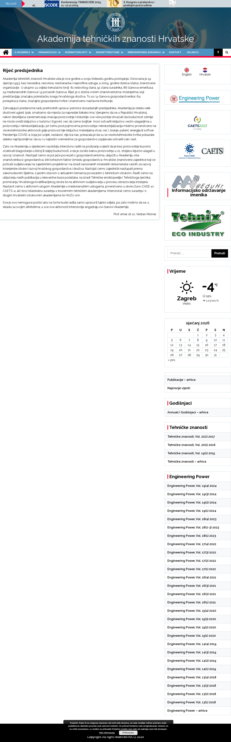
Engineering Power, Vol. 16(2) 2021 (191, 594)
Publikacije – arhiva (181, 380)
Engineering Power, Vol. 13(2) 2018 (191, 694)
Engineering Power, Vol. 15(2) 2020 (191, 627)
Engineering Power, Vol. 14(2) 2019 (191, 660)
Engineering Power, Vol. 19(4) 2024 (192, 486)
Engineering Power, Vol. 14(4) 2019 (191, 644)
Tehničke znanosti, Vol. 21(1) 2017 (191, 436)
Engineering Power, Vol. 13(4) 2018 (191, 677)
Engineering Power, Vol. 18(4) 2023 (191, 519)
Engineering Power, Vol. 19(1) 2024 (191, 511)
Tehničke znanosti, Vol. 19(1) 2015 (191, 453)
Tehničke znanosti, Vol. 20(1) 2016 (191, 445)
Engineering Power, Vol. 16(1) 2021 (191, 602)
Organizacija (47, 52)
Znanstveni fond (107, 52)
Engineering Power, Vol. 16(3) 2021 (191, 585)
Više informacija (107, 733)
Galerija (193, 52)
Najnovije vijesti (178, 388)
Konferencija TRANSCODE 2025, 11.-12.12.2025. (126, 4)
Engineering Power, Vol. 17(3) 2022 (191, 552)
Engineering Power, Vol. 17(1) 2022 (191, 569)
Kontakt (175, 52)
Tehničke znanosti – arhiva (186, 461)
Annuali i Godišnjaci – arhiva (187, 412)
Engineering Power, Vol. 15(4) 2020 (191, 610)
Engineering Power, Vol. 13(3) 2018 (191, 685)
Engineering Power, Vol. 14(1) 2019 (191, 669)
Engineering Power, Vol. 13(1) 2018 (191, 702)
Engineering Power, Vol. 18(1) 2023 (191, 536)
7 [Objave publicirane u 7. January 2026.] (189, 340)
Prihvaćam (128, 732)
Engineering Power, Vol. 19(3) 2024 (191, 494)
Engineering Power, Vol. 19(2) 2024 (191, 502)
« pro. (172, 360)
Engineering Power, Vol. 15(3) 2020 (191, 619)
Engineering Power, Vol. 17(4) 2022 (191, 544)
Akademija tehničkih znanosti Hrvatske (115, 38)
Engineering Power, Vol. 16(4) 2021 (191, 577)
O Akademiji (22, 52)
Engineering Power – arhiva (187, 710)
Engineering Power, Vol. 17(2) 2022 (191, 561)
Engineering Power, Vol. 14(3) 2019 (191, 652)
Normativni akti (76, 52)
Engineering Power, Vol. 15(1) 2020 (191, 635)
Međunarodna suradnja (144, 52)
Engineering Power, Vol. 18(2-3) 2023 (193, 527)
